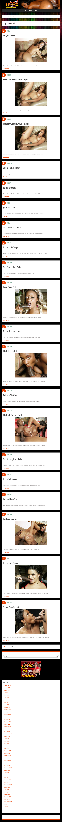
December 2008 (7, 794)
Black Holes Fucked (10, 351)
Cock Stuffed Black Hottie (12, 227)
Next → (13, 647)
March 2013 (7, 719)
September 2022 (8, 685)
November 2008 (7, 796)
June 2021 (6, 695)
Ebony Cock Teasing (10, 479)
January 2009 (7, 792)
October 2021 (7, 687)
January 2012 (7, 753)
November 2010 (7, 763)
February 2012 (7, 750)
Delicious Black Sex (10, 395)
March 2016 (7, 707)
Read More (6, 68)
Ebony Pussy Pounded (11, 563)
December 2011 (7, 755)
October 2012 (7, 731)
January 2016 (7, 712)
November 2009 (7, 779)
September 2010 (8, 767)
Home (25, 11)
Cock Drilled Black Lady (11, 168)
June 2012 (6, 741)
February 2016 (7, 709)
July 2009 (6, 789)
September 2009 (8, 784)
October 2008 (7, 799)
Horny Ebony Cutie (9, 287)
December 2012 (7, 726)
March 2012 (7, 748)
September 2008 (8, 801)
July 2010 (6, 772)
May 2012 (6, 743)
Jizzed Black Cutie (9, 207)
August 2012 (7, 736)
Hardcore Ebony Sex (10, 519)
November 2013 (7, 714)
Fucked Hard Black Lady (11, 331)
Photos (36, 11)
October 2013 (7, 717)
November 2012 (7, 729)
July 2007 (6, 804)
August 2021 (7, 690)
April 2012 (6, 746)
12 (9, 647)
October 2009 (7, 782)
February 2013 (7, 721)
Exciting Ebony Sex (10, 499)
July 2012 (6, 738)
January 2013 (7, 724)
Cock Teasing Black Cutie (12, 267)
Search (6, 654)
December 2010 (7, 760)
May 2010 (6, 777)
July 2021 (6, 692)
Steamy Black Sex (9, 187)
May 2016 (6, 702)
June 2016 (6, 700)
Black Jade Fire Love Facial (12, 415)
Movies (30, 11)
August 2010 (7, 770)
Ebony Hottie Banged (11, 247)
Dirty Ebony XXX (9, 35)
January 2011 (7, 758)
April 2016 (6, 704)
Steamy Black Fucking (11, 607)
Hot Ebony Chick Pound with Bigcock (16, 79)
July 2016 (6, 697)
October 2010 (7, 765)
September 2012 (8, 733)
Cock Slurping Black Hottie (12, 459)
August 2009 (7, 787)
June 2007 (6, 806)
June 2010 (6, 775)
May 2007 (6, 809)
